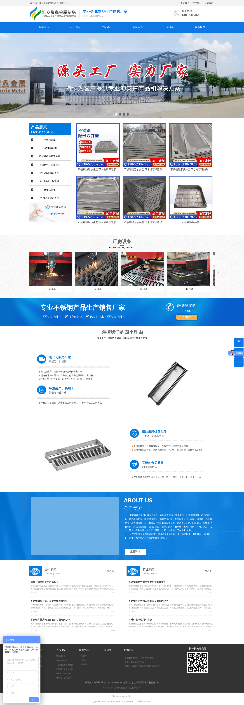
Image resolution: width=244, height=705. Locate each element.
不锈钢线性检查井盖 (49, 156)
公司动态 (83, 656)
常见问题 (83, 664)
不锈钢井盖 (50, 139)
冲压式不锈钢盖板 (49, 173)
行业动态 (83, 660)
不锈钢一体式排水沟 (49, 164)
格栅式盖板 (50, 189)
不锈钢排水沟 (50, 148)
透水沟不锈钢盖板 (49, 198)
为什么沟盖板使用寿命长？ (44, 582)
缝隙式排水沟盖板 (49, 181)
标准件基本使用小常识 (140, 619)
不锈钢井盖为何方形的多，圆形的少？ (50, 619)
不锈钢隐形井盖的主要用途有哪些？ (49, 601)
